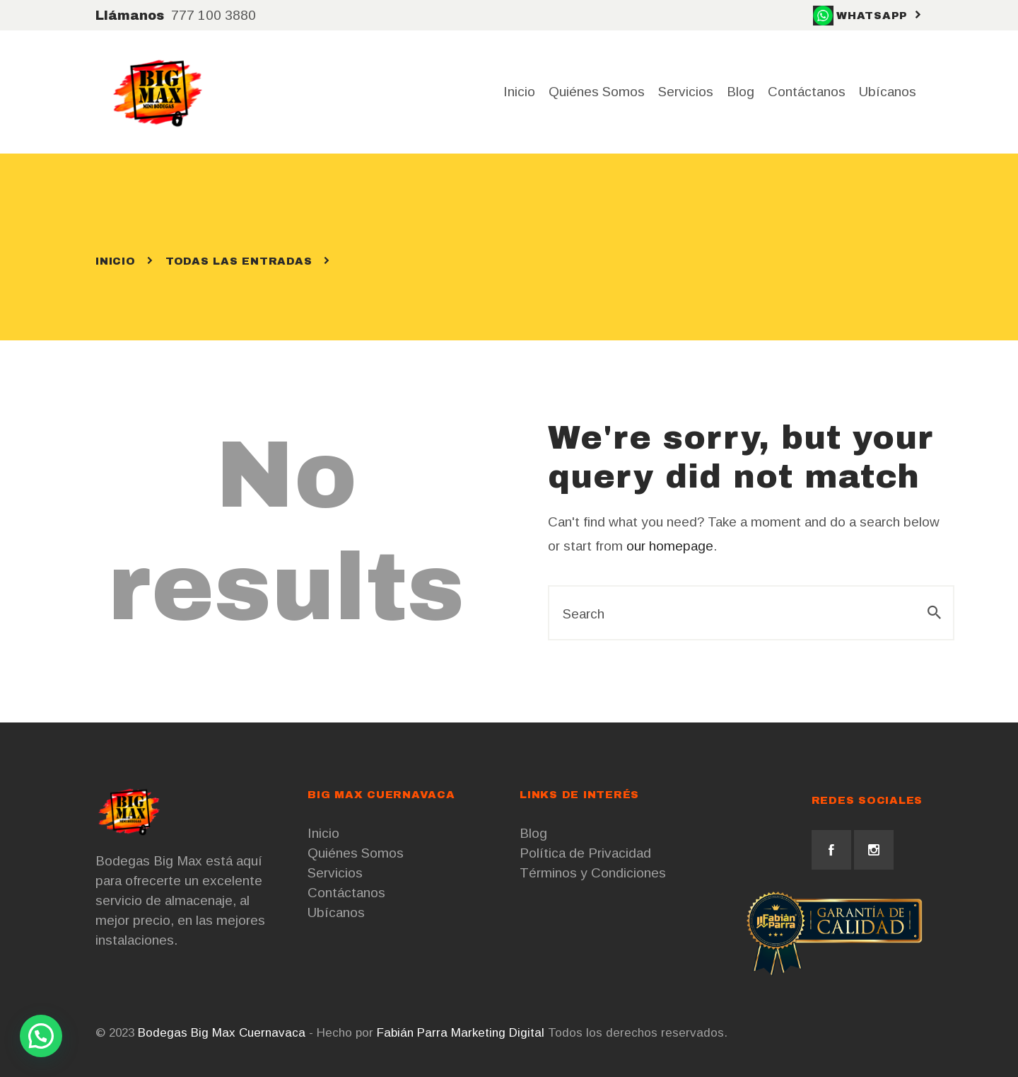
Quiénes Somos (356, 853)
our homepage (669, 545)
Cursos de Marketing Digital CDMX (823, 1032)
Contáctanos (346, 892)
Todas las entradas (238, 261)
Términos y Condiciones (593, 872)
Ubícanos (336, 912)
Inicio (115, 261)
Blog (533, 833)
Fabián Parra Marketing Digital (460, 1032)
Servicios (335, 872)
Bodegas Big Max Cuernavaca (221, 1032)
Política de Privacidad (585, 853)
